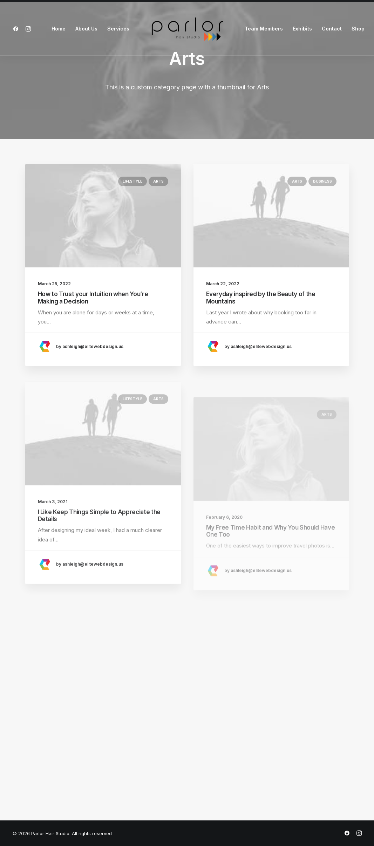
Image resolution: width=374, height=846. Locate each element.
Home (59, 29)
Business (322, 181)
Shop (358, 29)
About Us (86, 29)
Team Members (264, 29)
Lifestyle (132, 181)
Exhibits (302, 29)
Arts (158, 181)
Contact (332, 29)
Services (118, 29)
